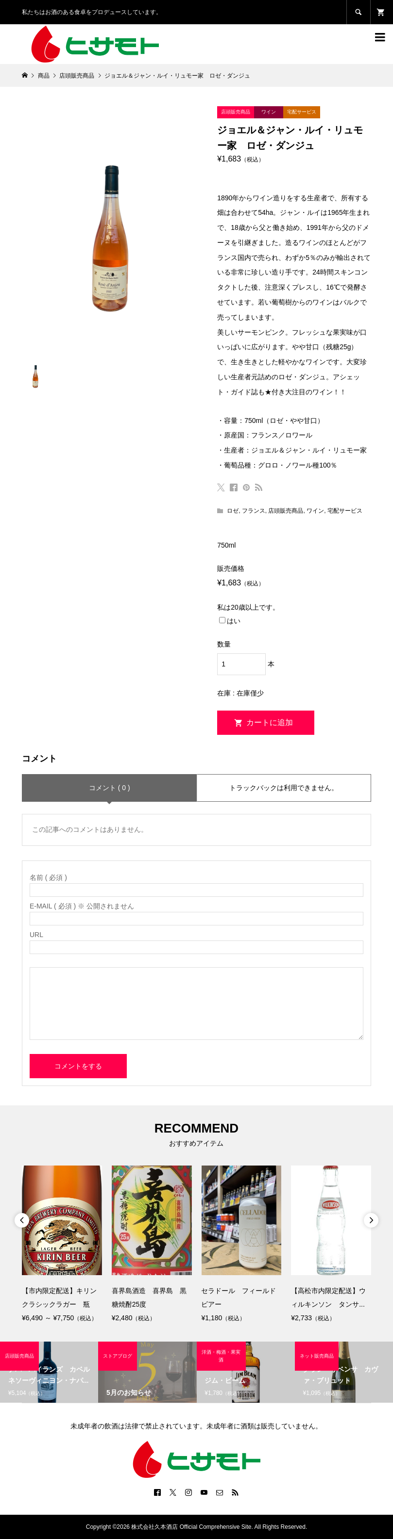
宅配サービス (344, 510)
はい (229, 621)
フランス (253, 510)
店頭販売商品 (285, 510)
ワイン (315, 510)
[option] (62, 1245)
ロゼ (233, 510)
